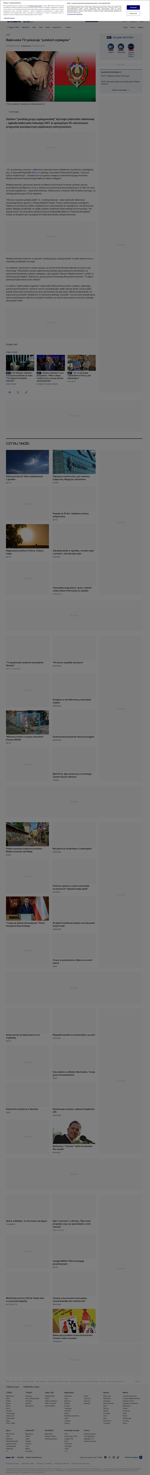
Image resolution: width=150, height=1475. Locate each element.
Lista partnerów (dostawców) (74, 14)
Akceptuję (133, 7)
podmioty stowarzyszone (35, 5)
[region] (75, 10)
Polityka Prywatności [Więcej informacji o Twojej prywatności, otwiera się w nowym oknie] (9, 18)
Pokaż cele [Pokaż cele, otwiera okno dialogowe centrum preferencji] (133, 13)
